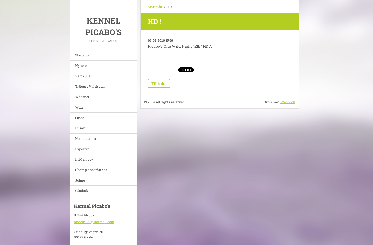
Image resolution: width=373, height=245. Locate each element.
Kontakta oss (85, 138)
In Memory (84, 159)
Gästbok (81, 190)
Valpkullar (83, 76)
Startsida (82, 55)
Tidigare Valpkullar (90, 86)
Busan (80, 128)
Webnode (287, 102)
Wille (79, 107)
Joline (80, 180)
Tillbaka (159, 83)
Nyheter (81, 65)
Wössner (82, 97)
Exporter (82, 149)
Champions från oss (91, 169)
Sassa (79, 117)
